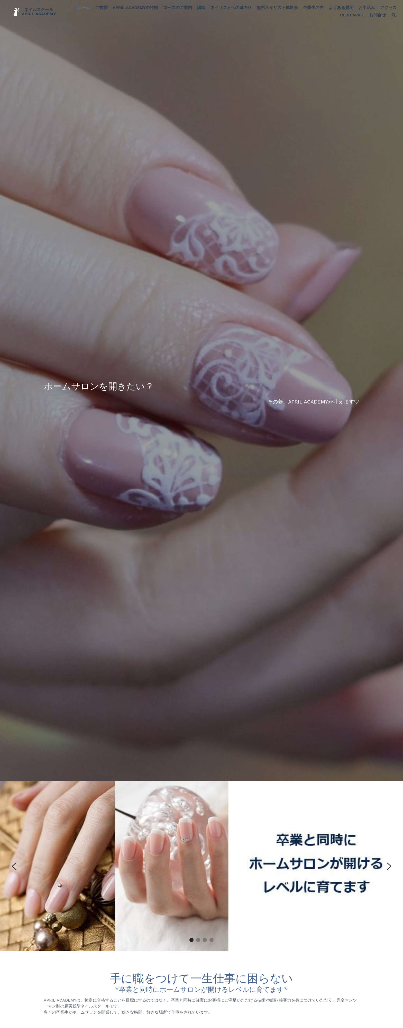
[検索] (388, 17)
